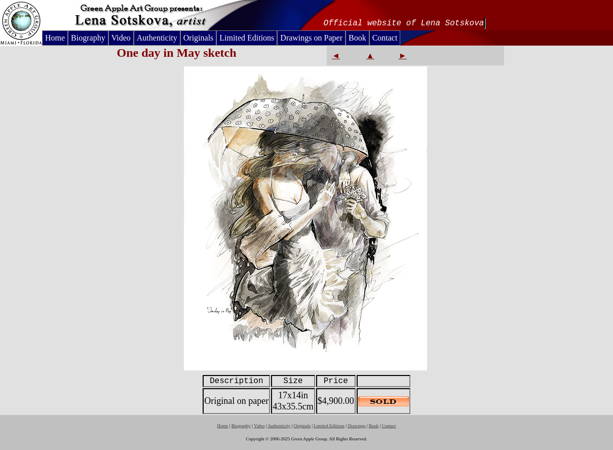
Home (55, 37)
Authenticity (157, 37)
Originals (198, 37)
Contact (385, 37)
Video (121, 37)
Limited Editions (246, 37)
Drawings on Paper (311, 37)
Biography (88, 37)
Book (357, 37)
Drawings (356, 425)
